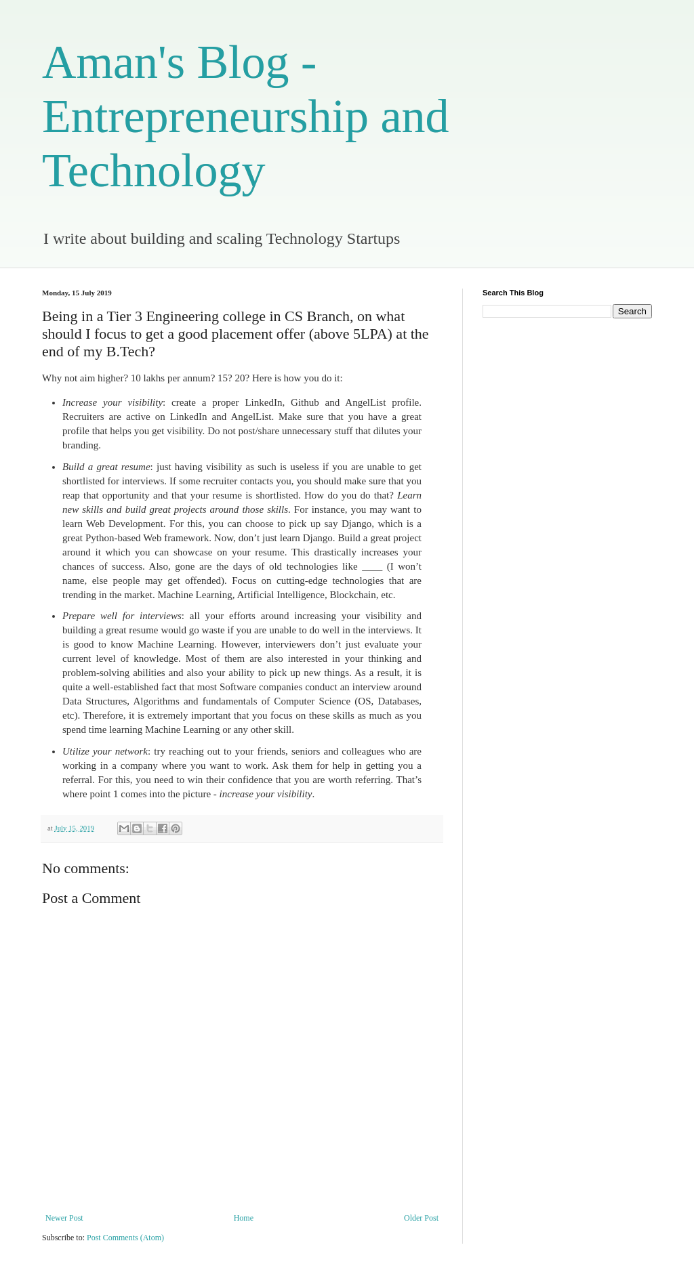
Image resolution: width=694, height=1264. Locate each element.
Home (243, 1218)
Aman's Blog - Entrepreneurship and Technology (245, 116)
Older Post (421, 1218)
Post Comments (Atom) (125, 1237)
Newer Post (64, 1218)
